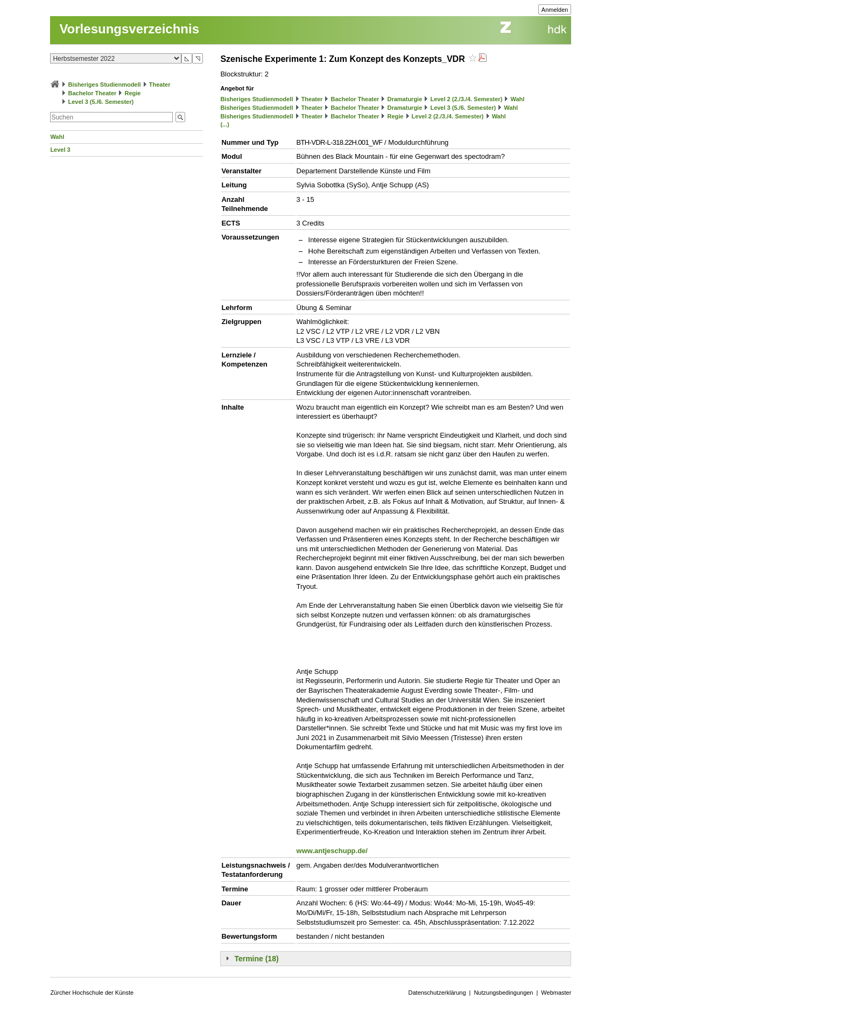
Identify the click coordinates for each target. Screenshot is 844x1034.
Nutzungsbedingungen (503, 992)
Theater (160, 84)
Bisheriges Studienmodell (104, 84)
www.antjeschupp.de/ (332, 851)
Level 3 (60, 149)
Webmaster (556, 992)
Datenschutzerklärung (437, 992)
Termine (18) (256, 958)
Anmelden (554, 9)
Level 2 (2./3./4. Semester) (466, 99)
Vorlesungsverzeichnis (129, 29)
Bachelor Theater (92, 93)
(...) (224, 124)
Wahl (57, 136)
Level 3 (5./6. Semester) (100, 102)
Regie (132, 93)
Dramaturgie (404, 99)
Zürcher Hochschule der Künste (91, 992)
